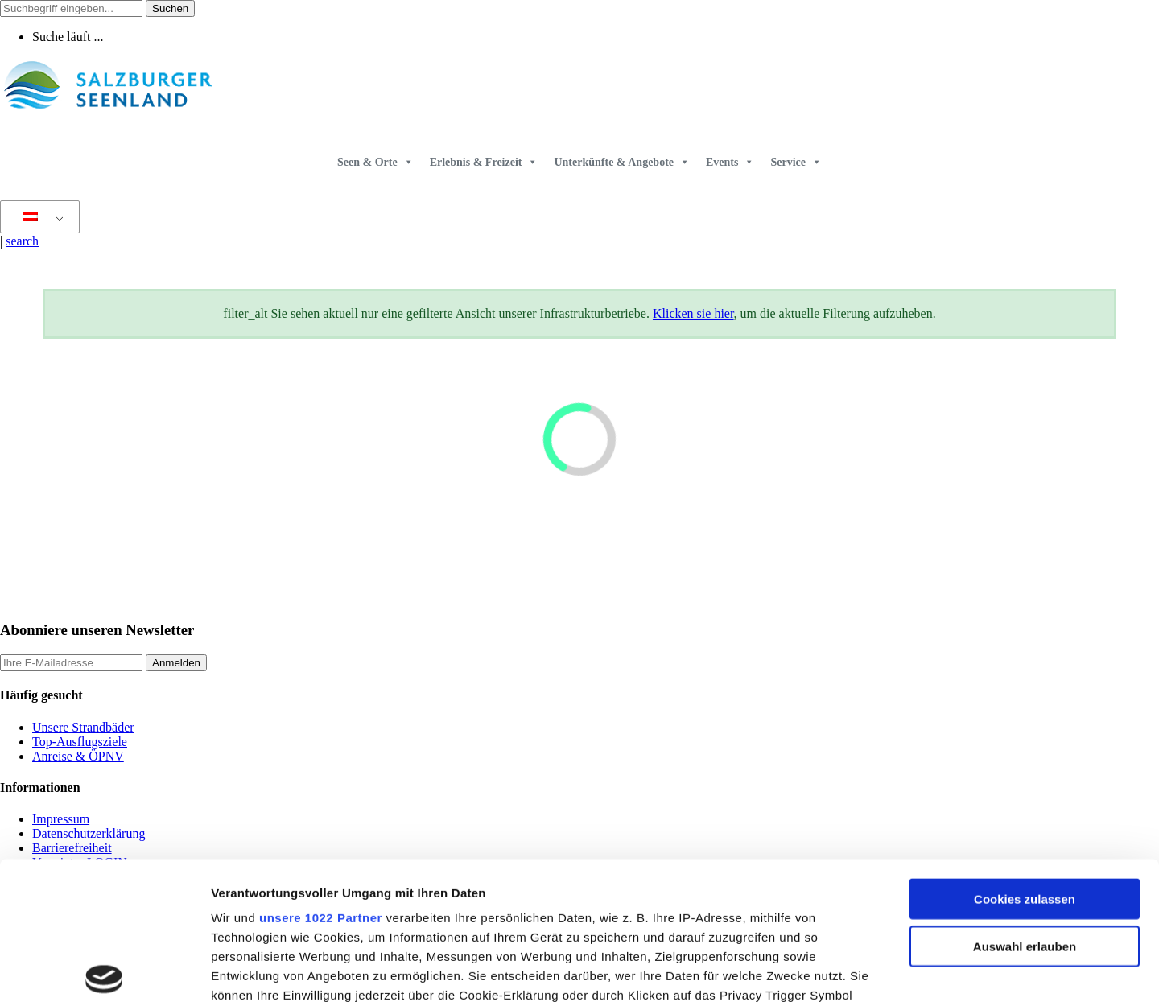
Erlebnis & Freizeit (484, 162)
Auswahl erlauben (1024, 804)
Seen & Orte (375, 162)
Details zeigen (856, 974)
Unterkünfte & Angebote (622, 162)
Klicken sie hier (693, 313)
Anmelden (176, 663)
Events (730, 162)
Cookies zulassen (1024, 758)
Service (796, 162)
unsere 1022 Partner (320, 776)
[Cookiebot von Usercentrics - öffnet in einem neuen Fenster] (104, 975)
